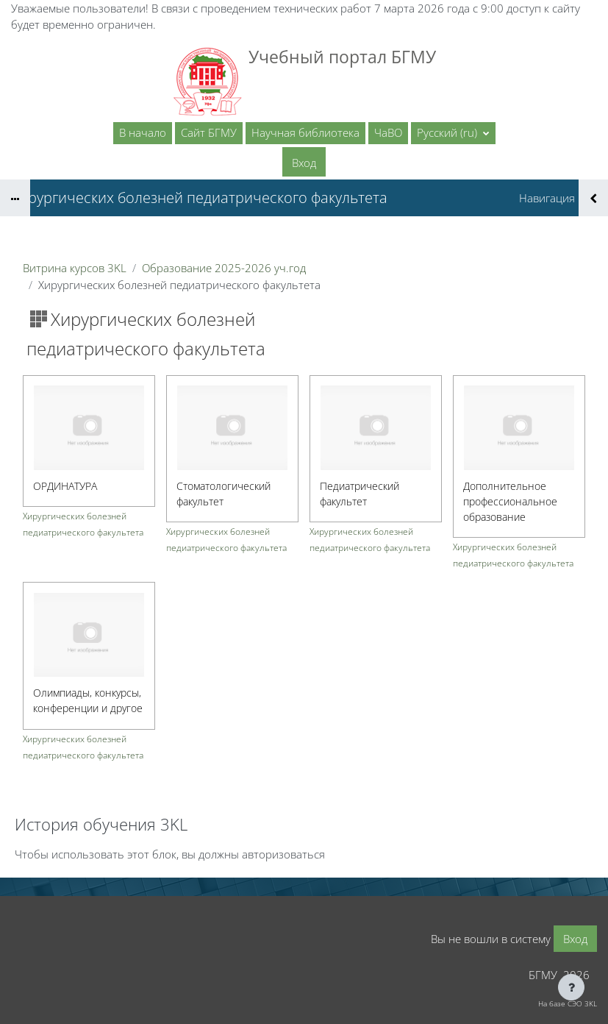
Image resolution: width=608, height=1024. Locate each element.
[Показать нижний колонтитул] (571, 987)
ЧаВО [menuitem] (388, 132)
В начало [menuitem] (142, 132)
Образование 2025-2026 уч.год (224, 267)
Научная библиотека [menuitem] (305, 132)
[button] (453, 133)
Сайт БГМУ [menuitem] (209, 132)
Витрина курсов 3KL (74, 267)
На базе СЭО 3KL (567, 1003)
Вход (304, 162)
